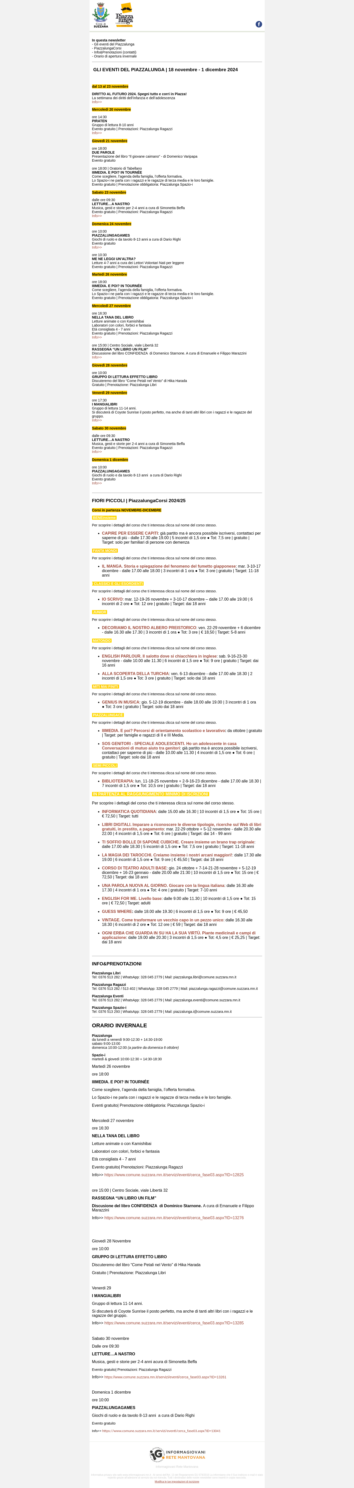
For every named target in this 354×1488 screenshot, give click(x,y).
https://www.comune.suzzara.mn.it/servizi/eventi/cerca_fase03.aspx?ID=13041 (161, 1431)
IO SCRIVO (112, 599)
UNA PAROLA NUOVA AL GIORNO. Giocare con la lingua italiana (163, 885)
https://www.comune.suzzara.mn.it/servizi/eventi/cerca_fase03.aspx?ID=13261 (165, 1377)
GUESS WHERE (117, 911)
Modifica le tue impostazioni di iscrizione (177, 1481)
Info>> (97, 102)
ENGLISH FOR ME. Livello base (132, 898)
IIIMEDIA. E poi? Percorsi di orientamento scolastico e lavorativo (163, 731)
